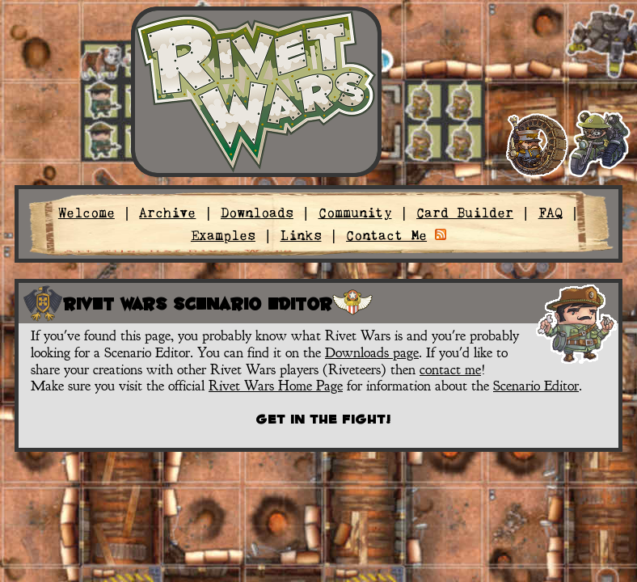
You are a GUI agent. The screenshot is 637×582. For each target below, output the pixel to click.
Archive (167, 213)
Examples (223, 235)
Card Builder (464, 213)
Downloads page (372, 352)
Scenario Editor (536, 385)
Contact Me (386, 235)
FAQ (550, 213)
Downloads (257, 213)
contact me (450, 369)
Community (355, 213)
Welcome (86, 213)
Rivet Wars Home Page (276, 385)
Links (301, 235)
